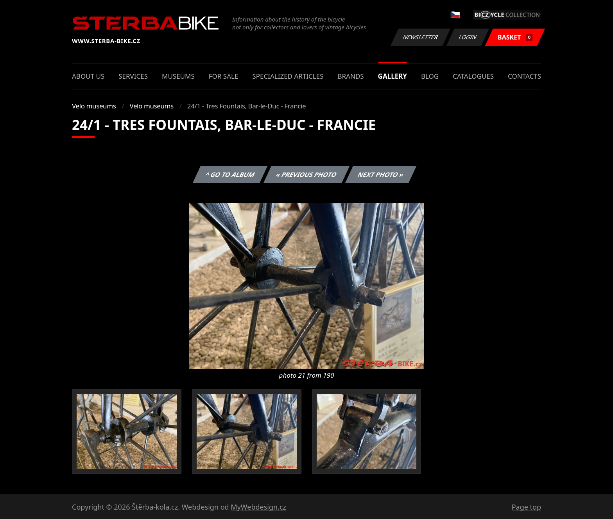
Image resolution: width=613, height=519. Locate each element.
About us (88, 76)
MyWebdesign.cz (258, 507)
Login (468, 37)
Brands (350, 76)
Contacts (524, 76)
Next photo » (380, 174)
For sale (223, 76)
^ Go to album (229, 174)
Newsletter (420, 37)
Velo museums (94, 105)
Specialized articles (287, 76)
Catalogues (473, 76)
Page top (526, 507)
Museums (178, 76)
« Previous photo (306, 174)
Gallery (392, 76)
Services (133, 76)
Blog (430, 76)
